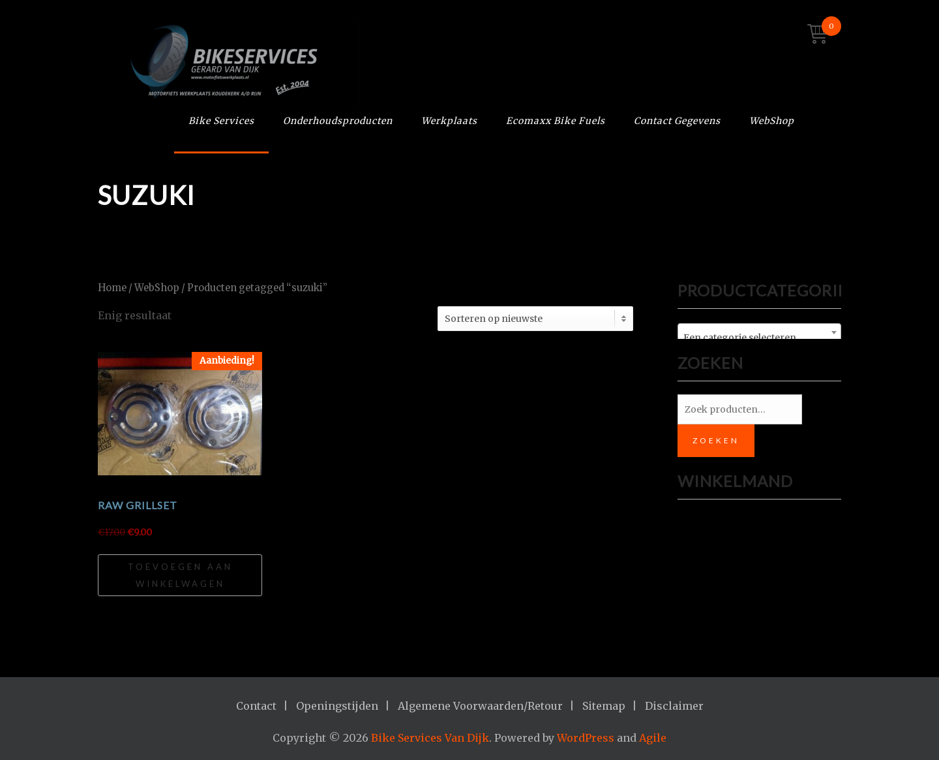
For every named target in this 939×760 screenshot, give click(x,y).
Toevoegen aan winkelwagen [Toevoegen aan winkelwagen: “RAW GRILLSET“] (180, 575)
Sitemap (603, 705)
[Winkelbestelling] (535, 318)
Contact (256, 705)
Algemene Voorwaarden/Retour (480, 705)
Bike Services (221, 121)
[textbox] (759, 337)
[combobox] (759, 332)
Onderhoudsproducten (338, 121)
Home (112, 288)
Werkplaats (449, 121)
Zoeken (716, 440)
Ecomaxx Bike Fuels (555, 121)
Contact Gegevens (677, 121)
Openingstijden (337, 705)
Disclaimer (674, 705)
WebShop (771, 121)
